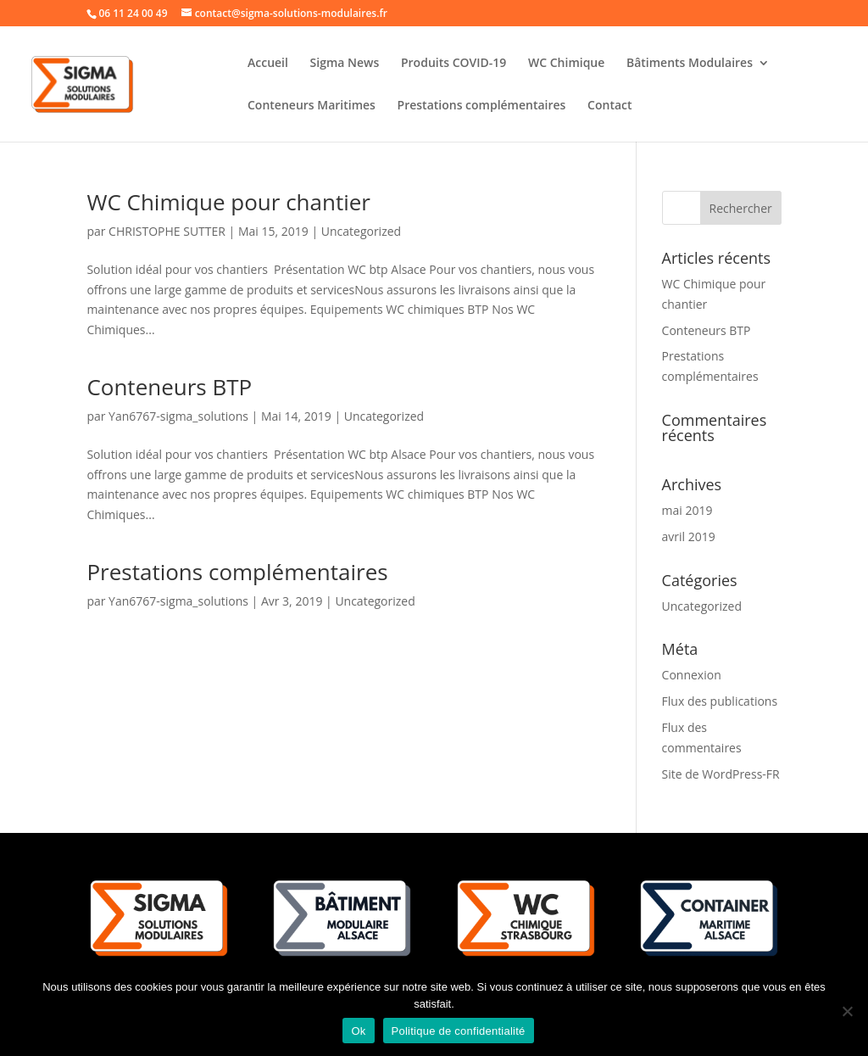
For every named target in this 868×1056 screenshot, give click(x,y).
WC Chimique (566, 63)
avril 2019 (688, 536)
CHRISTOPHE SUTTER (166, 231)
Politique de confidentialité (459, 1031)
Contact (609, 106)
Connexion (691, 675)
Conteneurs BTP (169, 387)
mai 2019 (687, 510)
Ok (358, 1031)
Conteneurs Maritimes (312, 106)
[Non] (846, 1011)
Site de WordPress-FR (721, 774)
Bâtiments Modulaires (689, 63)
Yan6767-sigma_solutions (178, 416)
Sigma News (345, 63)
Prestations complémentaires (482, 106)
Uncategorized (361, 231)
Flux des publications (720, 701)
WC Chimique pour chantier (228, 202)
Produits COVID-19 (453, 63)
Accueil (268, 63)
